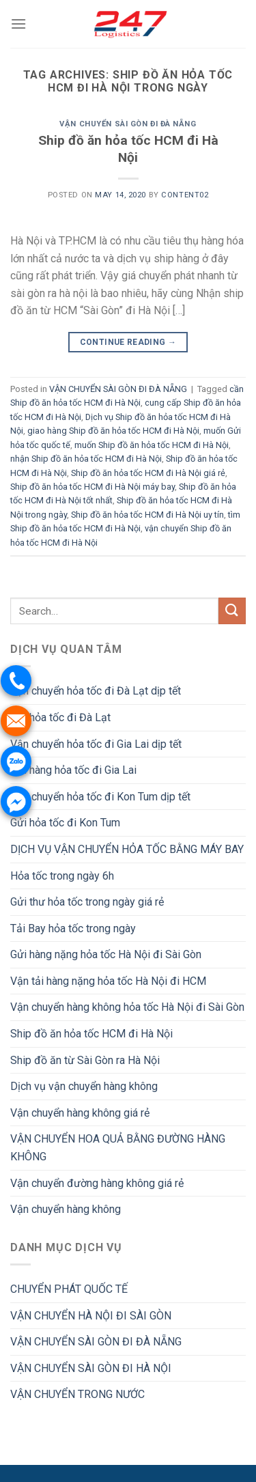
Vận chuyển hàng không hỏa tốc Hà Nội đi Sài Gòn (127, 1007)
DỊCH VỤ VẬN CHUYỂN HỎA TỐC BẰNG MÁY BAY (127, 849)
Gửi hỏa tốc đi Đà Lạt (60, 717)
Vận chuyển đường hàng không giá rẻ (97, 1183)
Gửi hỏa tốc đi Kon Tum (65, 822)
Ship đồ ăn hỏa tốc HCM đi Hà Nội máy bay (92, 486)
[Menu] (18, 23)
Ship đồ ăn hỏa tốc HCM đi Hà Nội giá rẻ (148, 473)
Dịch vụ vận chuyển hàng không (84, 1086)
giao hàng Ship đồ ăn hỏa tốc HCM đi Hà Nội (113, 430)
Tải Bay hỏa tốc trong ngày (73, 928)
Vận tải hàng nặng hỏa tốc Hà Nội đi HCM (108, 981)
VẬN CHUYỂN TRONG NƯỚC (77, 1394)
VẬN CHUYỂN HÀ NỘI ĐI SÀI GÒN (90, 1315)
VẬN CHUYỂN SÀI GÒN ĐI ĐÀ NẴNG (127, 124)
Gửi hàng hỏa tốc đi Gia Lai (73, 770)
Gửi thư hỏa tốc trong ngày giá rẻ (87, 901)
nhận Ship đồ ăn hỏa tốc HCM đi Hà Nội (86, 458)
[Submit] (232, 611)
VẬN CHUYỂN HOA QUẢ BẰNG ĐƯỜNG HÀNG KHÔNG (117, 1147)
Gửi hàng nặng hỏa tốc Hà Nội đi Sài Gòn (105, 954)
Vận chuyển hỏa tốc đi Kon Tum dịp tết (100, 796)
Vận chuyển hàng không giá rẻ (80, 1112)
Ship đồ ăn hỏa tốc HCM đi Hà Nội (128, 148)
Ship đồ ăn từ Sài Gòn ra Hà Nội (85, 1060)
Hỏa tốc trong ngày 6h (62, 875)
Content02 (184, 195)
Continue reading (128, 342)
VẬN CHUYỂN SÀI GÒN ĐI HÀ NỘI (90, 1368)
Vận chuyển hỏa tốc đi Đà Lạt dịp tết (95, 690)
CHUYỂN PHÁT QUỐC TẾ (69, 1289)
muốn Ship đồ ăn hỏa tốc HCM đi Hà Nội (151, 445)
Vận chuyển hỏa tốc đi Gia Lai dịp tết (96, 744)
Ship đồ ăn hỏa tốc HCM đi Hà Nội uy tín (147, 514)
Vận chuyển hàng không (65, 1209)
